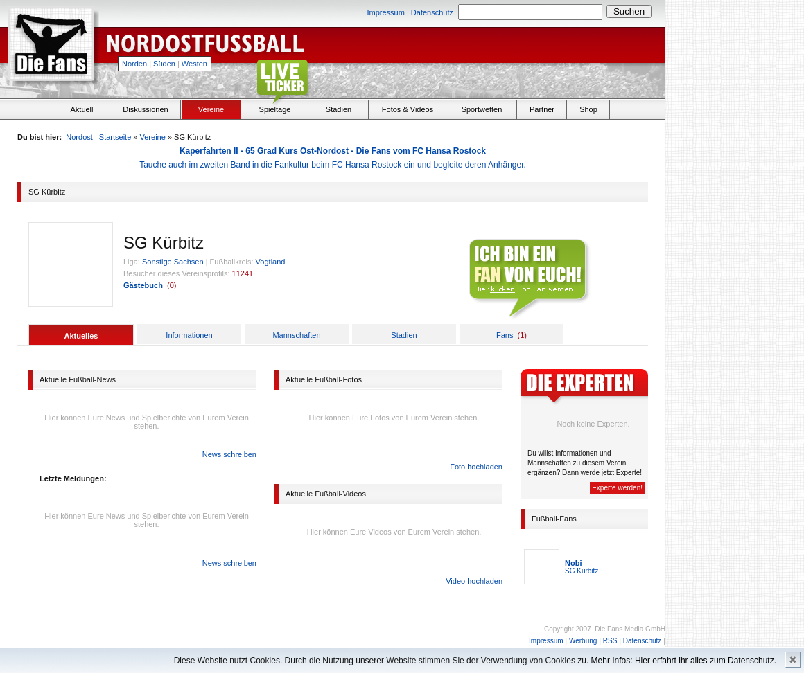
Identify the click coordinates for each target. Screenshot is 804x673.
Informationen (189, 335)
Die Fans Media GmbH (630, 629)
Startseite (115, 137)
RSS (610, 641)
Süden (164, 64)
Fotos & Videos (407, 109)
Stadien (338, 109)
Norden (134, 64)
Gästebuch (143, 285)
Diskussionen (145, 109)
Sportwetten (482, 109)
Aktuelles (81, 336)
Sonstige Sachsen (173, 262)
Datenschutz (432, 12)
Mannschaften (296, 335)
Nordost (79, 137)
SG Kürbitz (581, 571)
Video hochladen (474, 581)
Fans (504, 335)
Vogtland (271, 262)
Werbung (583, 641)
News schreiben (229, 454)
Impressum (385, 12)
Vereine (211, 109)
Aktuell (81, 109)
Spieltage (275, 109)
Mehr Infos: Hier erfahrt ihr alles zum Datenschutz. (683, 660)
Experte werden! (617, 488)
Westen (194, 64)
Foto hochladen (476, 467)
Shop (588, 109)
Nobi (573, 563)
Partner (542, 109)
